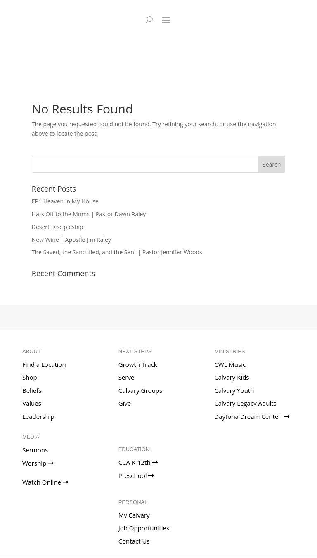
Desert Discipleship (57, 227)
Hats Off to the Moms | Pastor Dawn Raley (89, 214)
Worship (37, 463)
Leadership (38, 416)
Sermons (35, 450)
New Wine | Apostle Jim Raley (71, 240)
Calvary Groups (140, 390)
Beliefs (31, 390)
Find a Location (44, 364)
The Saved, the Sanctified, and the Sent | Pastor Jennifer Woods (117, 252)
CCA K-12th (138, 462)
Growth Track (137, 364)
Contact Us (134, 541)
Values (31, 403)
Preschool (136, 475)
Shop (29, 377)
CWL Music (230, 364)
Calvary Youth (234, 390)
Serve (126, 377)
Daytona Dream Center (251, 416)
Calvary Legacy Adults (245, 403)
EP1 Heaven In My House (65, 201)
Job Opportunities (144, 528)
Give (124, 403)
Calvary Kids (231, 377)
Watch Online (45, 482)
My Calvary (134, 515)
